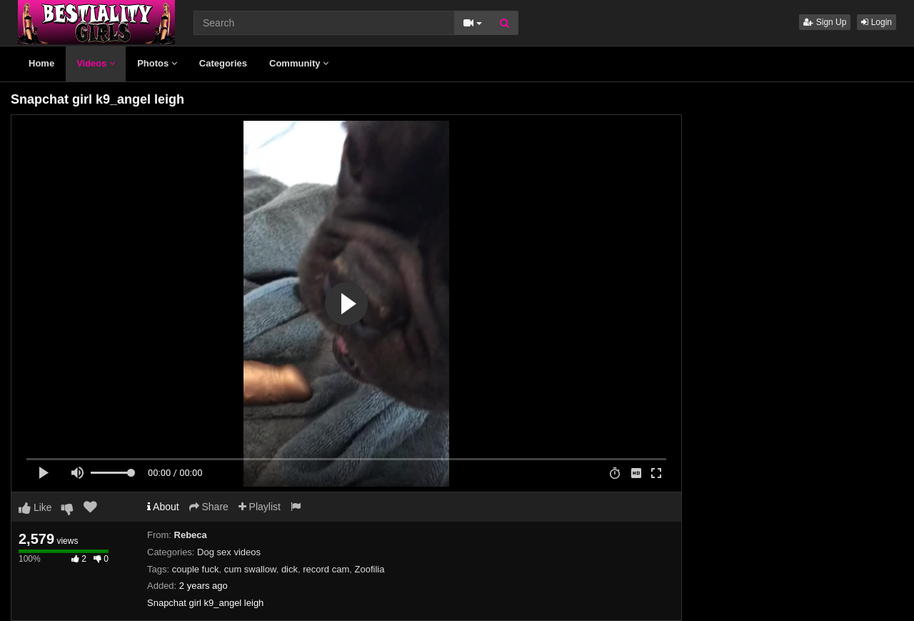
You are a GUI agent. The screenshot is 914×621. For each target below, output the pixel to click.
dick (289, 569)
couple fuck (195, 569)
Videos (95, 63)
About (163, 506)
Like (35, 507)
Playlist (259, 506)
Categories (223, 63)
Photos (157, 63)
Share (208, 506)
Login (876, 22)
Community (298, 63)
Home (41, 63)
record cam (326, 569)
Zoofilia (370, 569)
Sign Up (824, 22)
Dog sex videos (229, 552)
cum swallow (250, 569)
